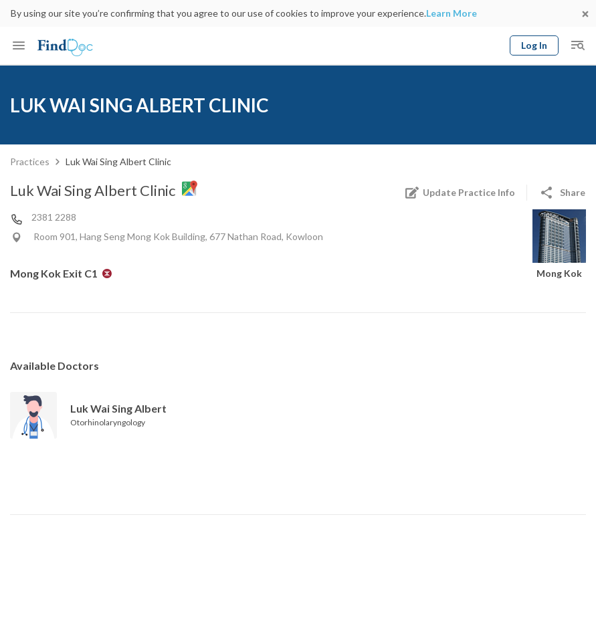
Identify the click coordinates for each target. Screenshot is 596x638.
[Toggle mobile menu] (18, 45)
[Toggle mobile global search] (577, 45)
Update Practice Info (459, 193)
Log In (534, 45)
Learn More (451, 13)
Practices (29, 161)
